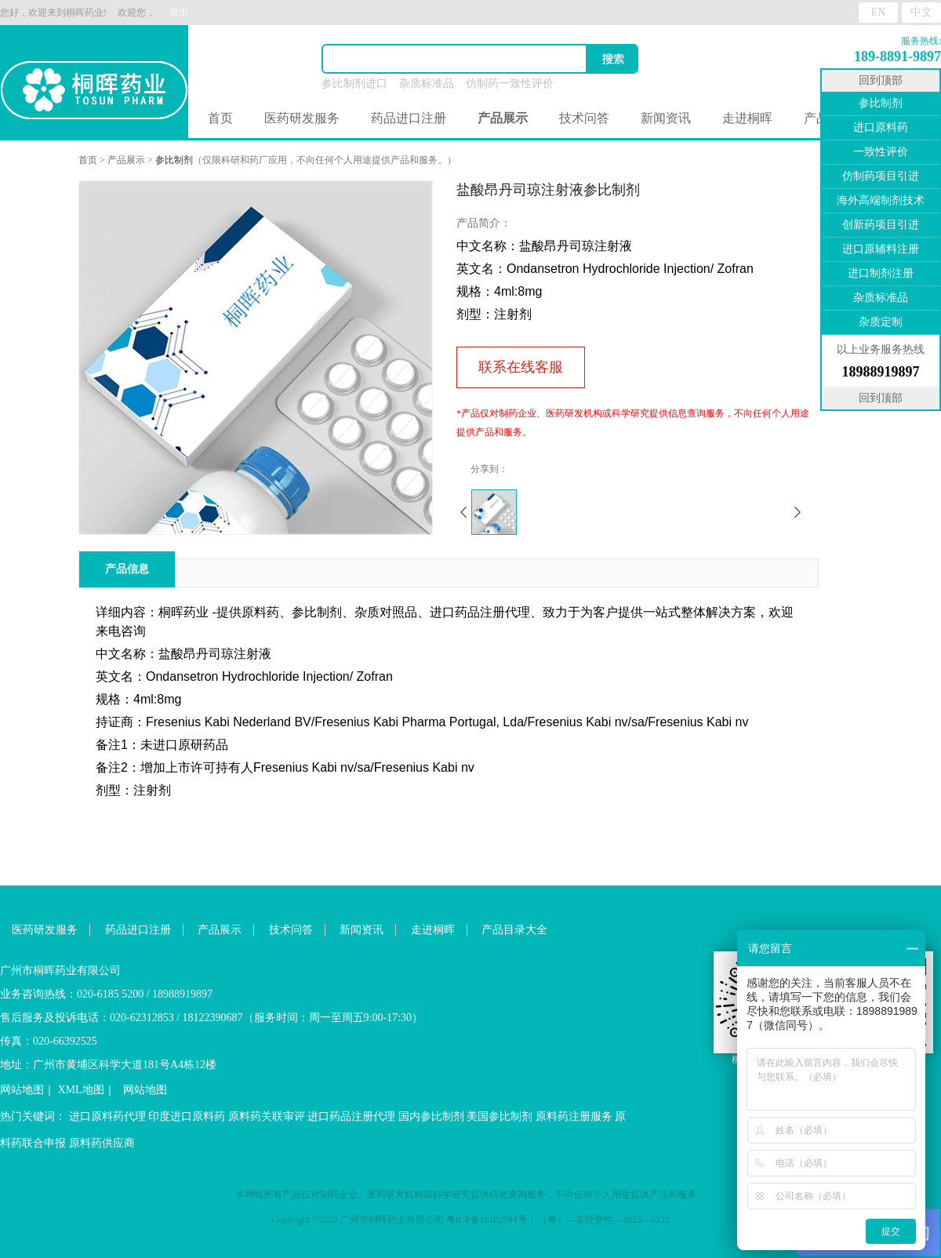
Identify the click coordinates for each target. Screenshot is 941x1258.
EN (878, 12)
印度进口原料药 (186, 1116)
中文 (921, 12)
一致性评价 (880, 152)
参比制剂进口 (354, 83)
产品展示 (126, 160)
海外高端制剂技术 (881, 200)
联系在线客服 (520, 367)
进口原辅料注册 (880, 249)
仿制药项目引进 (880, 176)
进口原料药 (880, 127)
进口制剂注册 (881, 273)
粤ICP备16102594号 (486, 1219)
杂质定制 (881, 322)
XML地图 (81, 1090)
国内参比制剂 (431, 1116)
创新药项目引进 (880, 225)
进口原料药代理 (107, 1116)
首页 (220, 118)
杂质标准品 (426, 83)
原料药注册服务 (574, 1116)
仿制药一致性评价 (510, 83)
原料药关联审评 (266, 1116)
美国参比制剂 (499, 1116)
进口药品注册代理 (351, 1116)
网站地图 (22, 1090)
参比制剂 (174, 160)
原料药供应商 (102, 1143)
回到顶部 (881, 80)
